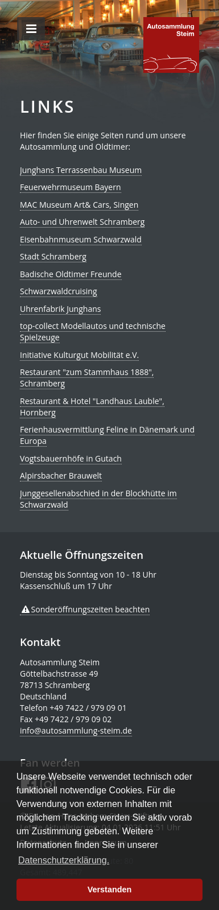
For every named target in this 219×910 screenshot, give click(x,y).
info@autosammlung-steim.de (76, 730)
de (171, 45)
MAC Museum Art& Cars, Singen (79, 204)
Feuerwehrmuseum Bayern (70, 187)
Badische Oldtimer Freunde (71, 274)
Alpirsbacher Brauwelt (61, 475)
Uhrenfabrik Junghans (60, 308)
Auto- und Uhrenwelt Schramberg (82, 221)
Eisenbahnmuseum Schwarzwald (81, 239)
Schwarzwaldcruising (58, 291)
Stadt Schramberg (53, 256)
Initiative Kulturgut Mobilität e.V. (79, 354)
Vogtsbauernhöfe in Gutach (71, 458)
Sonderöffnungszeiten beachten (90, 609)
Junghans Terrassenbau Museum (81, 169)
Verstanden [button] (110, 889)
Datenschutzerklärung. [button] (63, 860)
